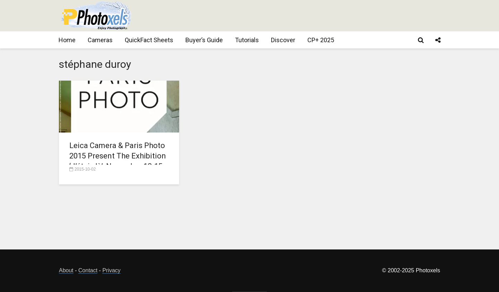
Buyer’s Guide (204, 40)
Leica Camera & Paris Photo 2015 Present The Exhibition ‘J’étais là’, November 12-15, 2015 (117, 161)
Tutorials (247, 40)
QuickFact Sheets (149, 40)
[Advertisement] (314, 15)
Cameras (100, 40)
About (66, 270)
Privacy (111, 270)
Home (67, 40)
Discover (283, 40)
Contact (87, 270)
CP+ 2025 (320, 40)
